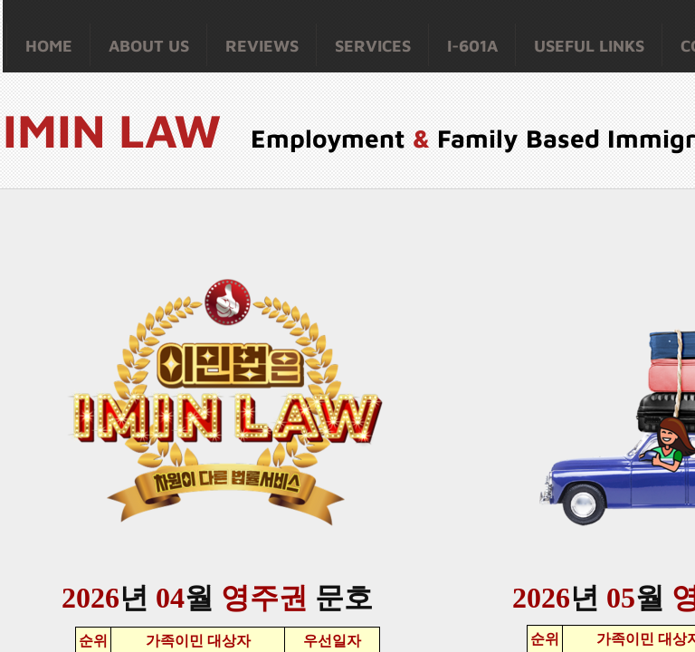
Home (48, 45)
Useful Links (589, 45)
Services (373, 45)
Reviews (262, 45)
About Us (149, 45)
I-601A (472, 45)
